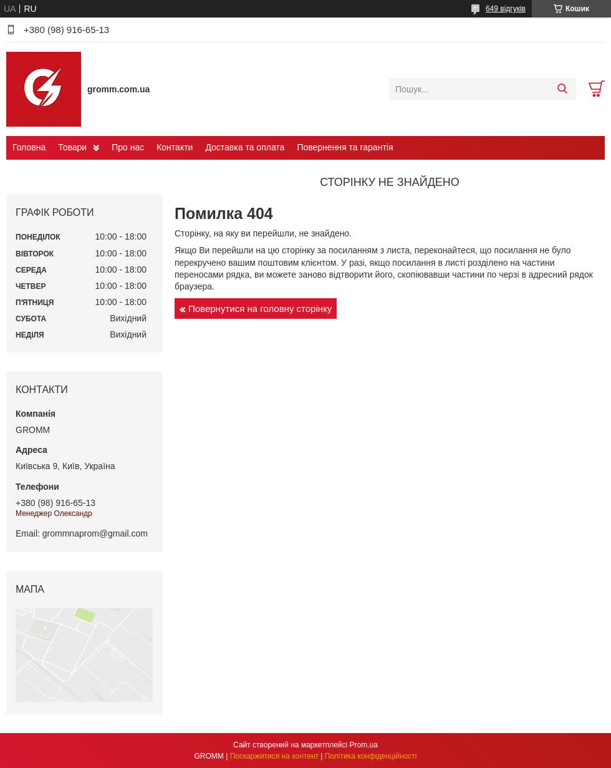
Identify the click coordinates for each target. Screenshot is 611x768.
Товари (72, 147)
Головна (29, 147)
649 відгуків (506, 8)
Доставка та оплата (244, 147)
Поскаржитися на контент (274, 756)
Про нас (128, 147)
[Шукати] (562, 89)
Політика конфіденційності (371, 756)
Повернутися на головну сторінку (260, 308)
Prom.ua (364, 745)
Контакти (174, 147)
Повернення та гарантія (345, 147)
